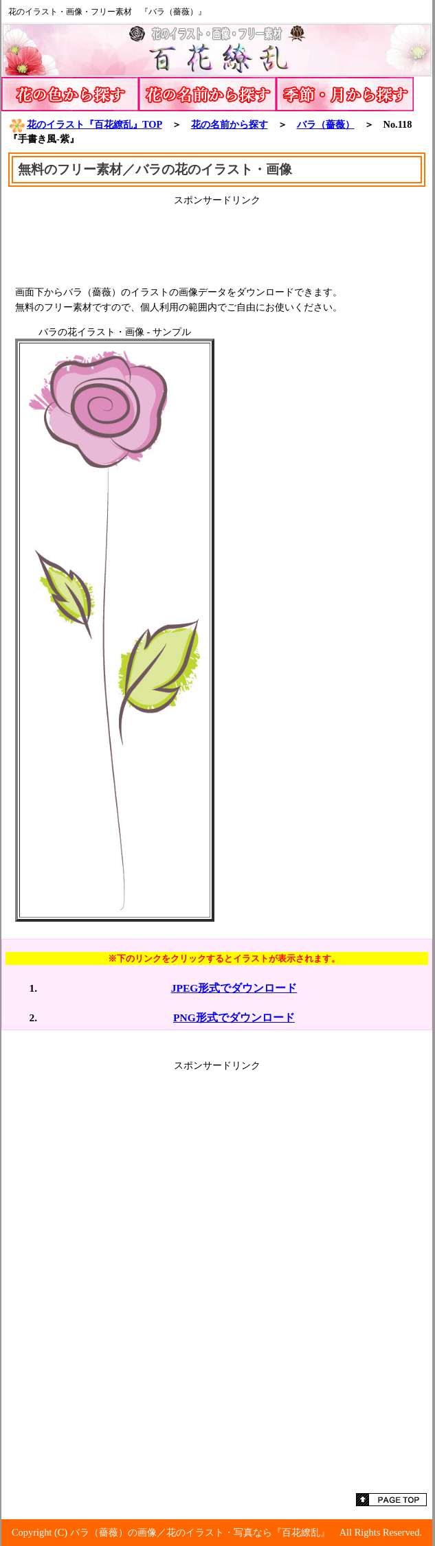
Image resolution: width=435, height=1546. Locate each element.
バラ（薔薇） (326, 124)
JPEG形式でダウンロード (234, 988)
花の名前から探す (229, 124)
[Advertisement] (217, 241)
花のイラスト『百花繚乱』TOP (85, 124)
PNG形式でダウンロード (234, 1017)
